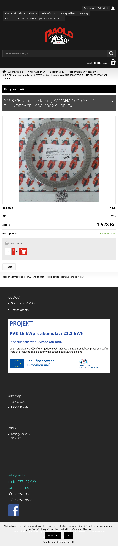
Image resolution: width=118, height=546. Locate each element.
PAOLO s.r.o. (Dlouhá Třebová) (20, 18)
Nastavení (53, 535)
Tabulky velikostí (67, 13)
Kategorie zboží (59, 89)
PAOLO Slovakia (20, 407)
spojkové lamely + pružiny (82, 71)
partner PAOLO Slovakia (51, 18)
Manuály (84, 13)
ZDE (73, 541)
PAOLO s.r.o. (18, 402)
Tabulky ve (17, 434)
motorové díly (56, 71)
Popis (9, 266)
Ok (68, 535)
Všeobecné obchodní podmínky (21, 13)
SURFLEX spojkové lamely (15, 75)
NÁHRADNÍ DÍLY (36, 71)
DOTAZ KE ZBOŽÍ (17, 243)
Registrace (89, 8)
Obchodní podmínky (23, 303)
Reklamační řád (48, 13)
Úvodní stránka (15, 71)
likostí (26, 434)
